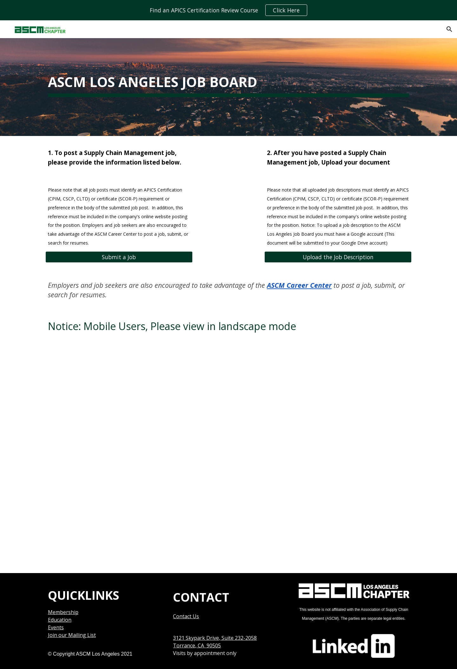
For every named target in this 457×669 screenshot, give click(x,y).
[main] (228, 79)
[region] (228, 10)
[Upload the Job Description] (338, 257)
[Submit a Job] (119, 257)
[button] (449, 29)
